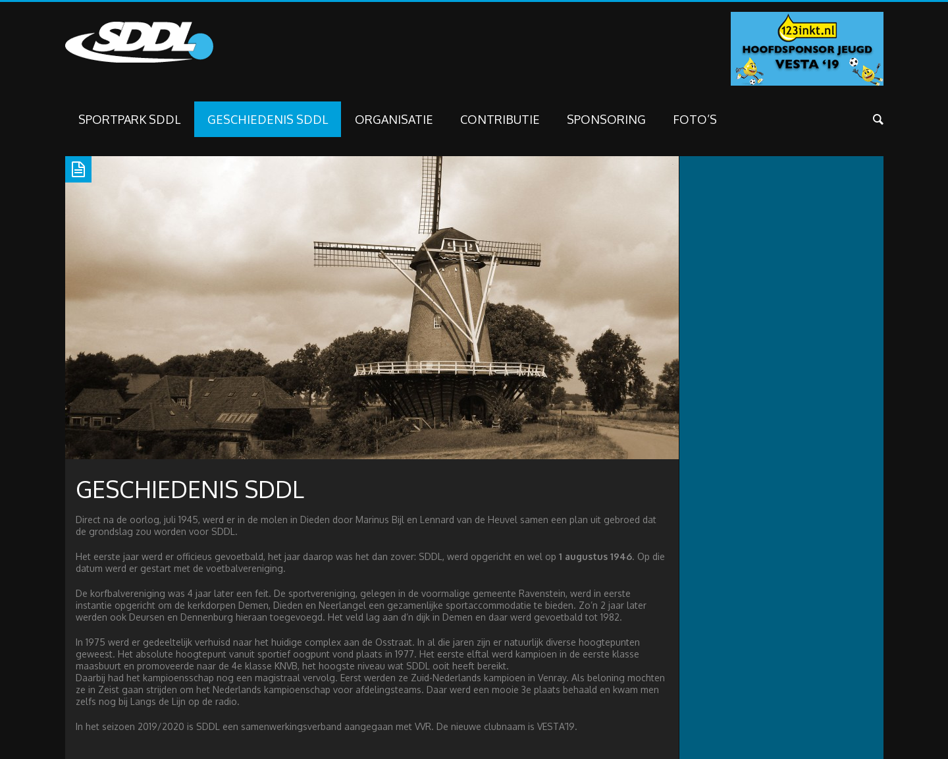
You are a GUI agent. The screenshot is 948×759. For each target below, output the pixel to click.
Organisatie (394, 119)
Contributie (500, 119)
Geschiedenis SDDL (267, 119)
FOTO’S (695, 119)
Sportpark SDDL (129, 119)
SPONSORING (606, 119)
